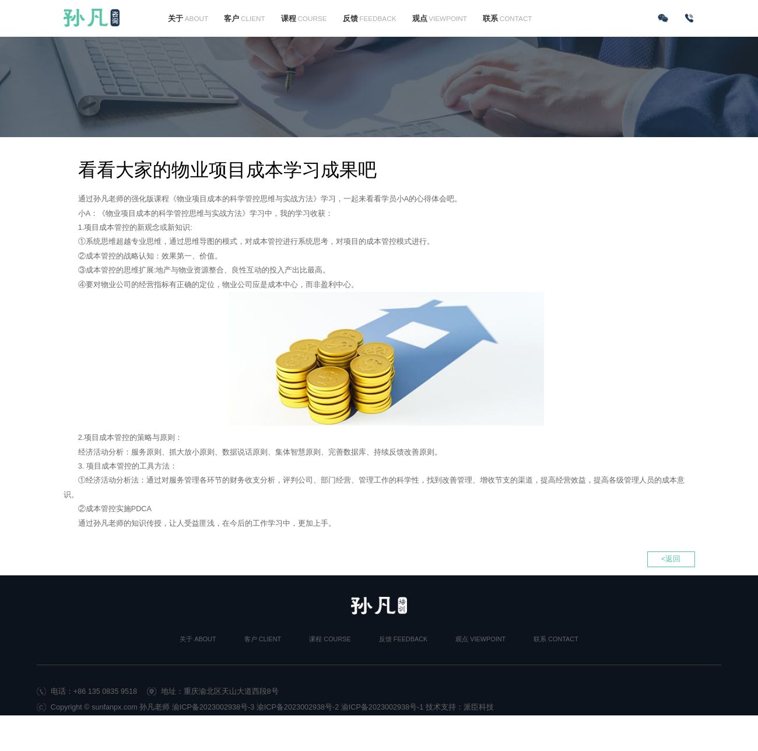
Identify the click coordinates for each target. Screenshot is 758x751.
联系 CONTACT (556, 638)
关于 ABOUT (198, 638)
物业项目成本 (128, 213)
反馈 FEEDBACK (403, 638)
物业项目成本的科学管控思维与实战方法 (245, 199)
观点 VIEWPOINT (480, 638)
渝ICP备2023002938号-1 (382, 707)
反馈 (369, 19)
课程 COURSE (329, 638)
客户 (244, 19)
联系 (507, 19)
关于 (188, 19)
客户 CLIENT (263, 638)
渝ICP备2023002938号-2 (298, 707)
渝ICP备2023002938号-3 (213, 707)
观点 (439, 19)
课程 (304, 19)
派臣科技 (479, 707)
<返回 (670, 559)
